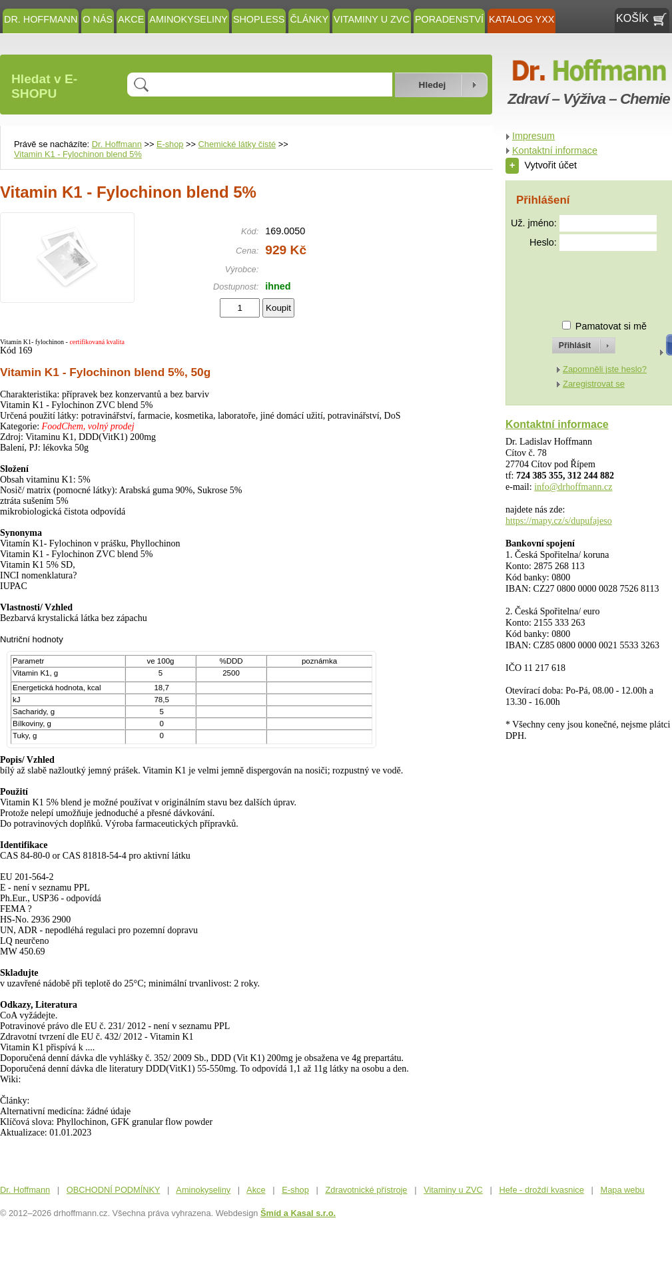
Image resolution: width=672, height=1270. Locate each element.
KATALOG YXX (521, 19)
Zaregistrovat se (594, 384)
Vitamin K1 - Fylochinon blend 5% (78, 154)
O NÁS (98, 19)
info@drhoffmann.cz (573, 487)
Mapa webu (623, 1190)
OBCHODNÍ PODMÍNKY (114, 1190)
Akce (131, 19)
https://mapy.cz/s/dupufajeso (558, 521)
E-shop (170, 144)
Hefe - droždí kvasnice (542, 1190)
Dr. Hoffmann (40, 19)
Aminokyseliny (188, 19)
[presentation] (571, 280)
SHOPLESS (259, 19)
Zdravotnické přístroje (366, 1190)
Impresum (533, 135)
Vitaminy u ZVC (372, 19)
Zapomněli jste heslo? (605, 369)
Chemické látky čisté (237, 144)
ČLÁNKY (309, 19)
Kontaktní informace (554, 150)
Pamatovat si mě (611, 326)
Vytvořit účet (541, 165)
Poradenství (449, 19)
